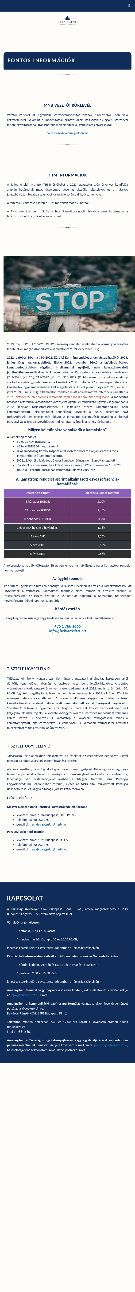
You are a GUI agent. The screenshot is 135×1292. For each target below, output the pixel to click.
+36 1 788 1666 (67, 626)
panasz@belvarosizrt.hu (110, 1045)
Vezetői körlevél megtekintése (67, 133)
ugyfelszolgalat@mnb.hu (49, 824)
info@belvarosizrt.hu (67, 631)
